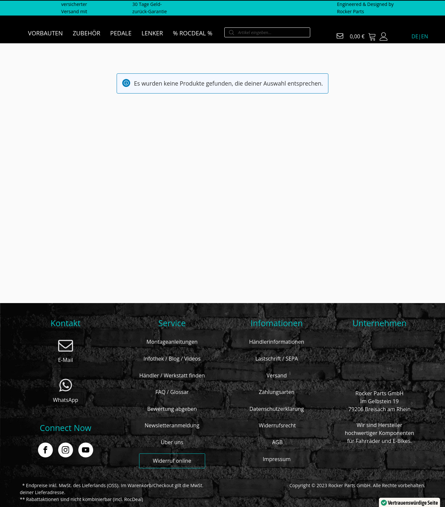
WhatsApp (65, 400)
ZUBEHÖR (86, 33)
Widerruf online (172, 460)
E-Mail (65, 360)
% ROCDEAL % (192, 33)
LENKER (152, 33)
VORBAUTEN (45, 33)
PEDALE (121, 33)
